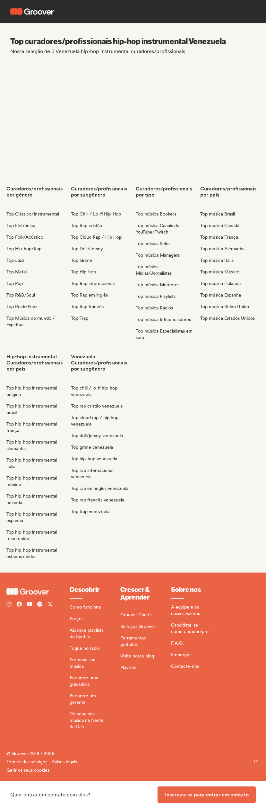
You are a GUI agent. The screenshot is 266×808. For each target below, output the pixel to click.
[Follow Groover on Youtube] (29, 604)
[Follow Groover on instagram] (9, 604)
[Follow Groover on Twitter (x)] (50, 604)
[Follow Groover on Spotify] (39, 604)
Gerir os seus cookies (27, 770)
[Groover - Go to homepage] (38, 591)
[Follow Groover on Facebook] (19, 604)
